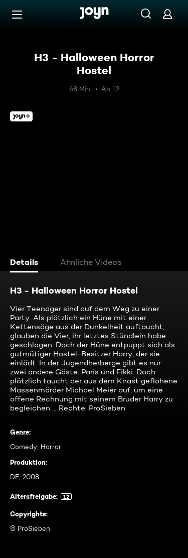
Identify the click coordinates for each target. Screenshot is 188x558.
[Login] (167, 14)
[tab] (25, 263)
